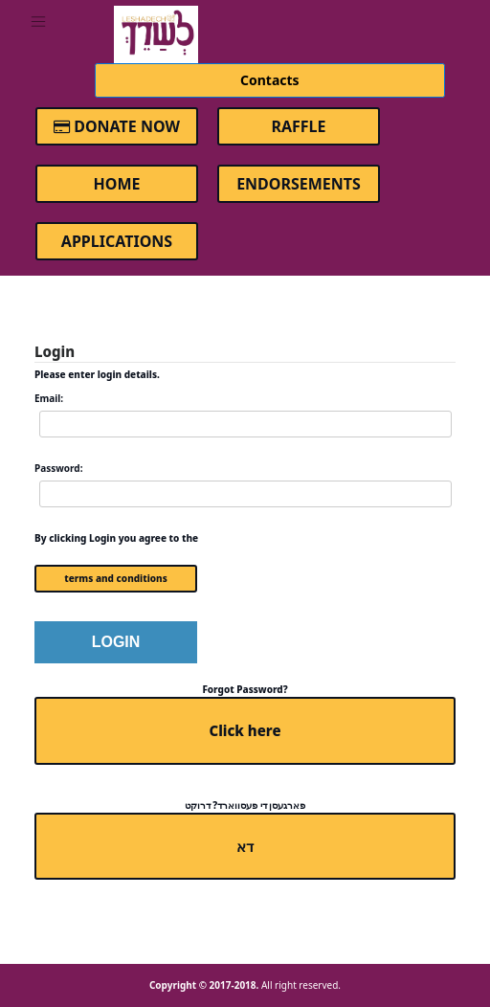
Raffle (298, 126)
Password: (58, 468)
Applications (116, 241)
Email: (48, 398)
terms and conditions (115, 578)
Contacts (270, 80)
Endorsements (298, 183)
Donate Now (117, 126)
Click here (244, 730)
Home (117, 183)
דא (245, 846)
